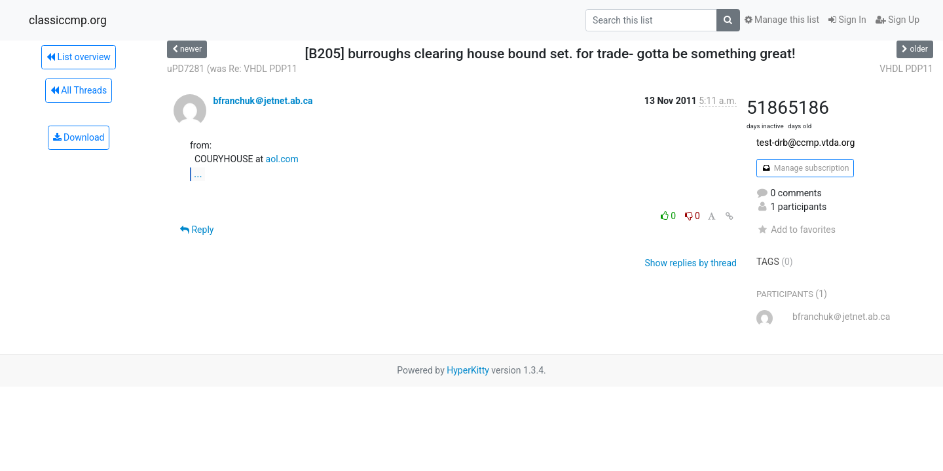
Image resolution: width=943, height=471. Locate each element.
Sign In (847, 19)
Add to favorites (796, 229)
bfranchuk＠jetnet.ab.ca (262, 101)
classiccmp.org (68, 20)
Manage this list (782, 19)
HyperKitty (468, 370)
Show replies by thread (690, 263)
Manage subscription (805, 168)
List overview (78, 57)
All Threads (78, 90)
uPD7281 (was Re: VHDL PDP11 (232, 68)
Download (79, 137)
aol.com (282, 159)
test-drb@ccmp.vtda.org (805, 142)
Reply (196, 229)
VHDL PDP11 (906, 68)
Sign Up (897, 19)
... (198, 173)
